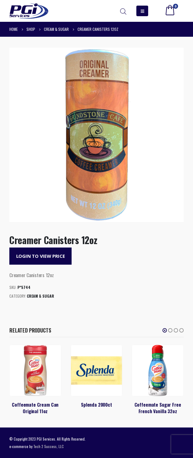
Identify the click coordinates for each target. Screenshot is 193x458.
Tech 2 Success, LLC (48, 446)
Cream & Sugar (40, 296)
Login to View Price (40, 256)
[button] (164, 330)
